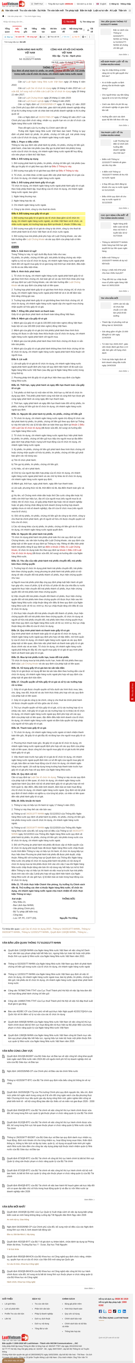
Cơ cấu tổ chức (13, 1264)
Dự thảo (42, 10)
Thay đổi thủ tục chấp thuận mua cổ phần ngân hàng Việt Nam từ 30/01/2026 (115, 282)
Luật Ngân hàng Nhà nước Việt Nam (45, 82)
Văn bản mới (11, 10)
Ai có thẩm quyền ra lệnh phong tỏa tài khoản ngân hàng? (113, 85)
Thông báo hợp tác (73, 1331)
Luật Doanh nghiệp (35, 101)
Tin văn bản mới (55, 10)
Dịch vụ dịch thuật (42, 1319)
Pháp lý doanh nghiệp (44, 1314)
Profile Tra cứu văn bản (14, 1314)
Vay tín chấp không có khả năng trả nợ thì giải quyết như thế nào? (115, 73)
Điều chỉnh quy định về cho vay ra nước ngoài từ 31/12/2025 (114, 199)
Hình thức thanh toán (73, 1309)
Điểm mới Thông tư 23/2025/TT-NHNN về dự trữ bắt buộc (115, 260)
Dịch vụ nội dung (42, 1324)
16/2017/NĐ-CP (46, 117)
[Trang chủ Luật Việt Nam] (13, 4)
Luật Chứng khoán (35, 98)
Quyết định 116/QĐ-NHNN (63, 932)
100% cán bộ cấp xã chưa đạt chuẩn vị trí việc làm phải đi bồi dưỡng (121, 310)
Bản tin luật (86, 10)
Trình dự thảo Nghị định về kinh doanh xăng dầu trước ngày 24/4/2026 (114, 362)
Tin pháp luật (71, 10)
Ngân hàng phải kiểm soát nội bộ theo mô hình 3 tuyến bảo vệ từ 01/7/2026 (120, 230)
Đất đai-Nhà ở (19, 1234)
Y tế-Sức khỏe (13, 1249)
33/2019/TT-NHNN (35, 828)
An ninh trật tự (13, 1219)
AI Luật (113, 10)
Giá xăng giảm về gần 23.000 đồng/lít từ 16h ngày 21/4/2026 (115, 334)
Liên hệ (8, 1319)
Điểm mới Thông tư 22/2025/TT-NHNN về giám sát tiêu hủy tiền (114, 162)
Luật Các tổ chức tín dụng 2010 (36, 929)
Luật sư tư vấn (100, 10)
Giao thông (24, 1219)
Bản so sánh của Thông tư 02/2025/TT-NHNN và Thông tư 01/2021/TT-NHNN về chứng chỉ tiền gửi (120, 39)
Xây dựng (30, 1234)
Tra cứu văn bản (28, 10)
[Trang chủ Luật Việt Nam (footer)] (15, 1340)
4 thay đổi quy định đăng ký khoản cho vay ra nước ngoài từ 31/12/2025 (115, 187)
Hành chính (12, 1282)
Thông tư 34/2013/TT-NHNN (66, 929)
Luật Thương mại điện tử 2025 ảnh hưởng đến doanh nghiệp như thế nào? (121, 147)
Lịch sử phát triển (12, 1309)
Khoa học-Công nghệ (30, 1264)
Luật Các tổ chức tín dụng (38, 88)
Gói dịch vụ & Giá (84, 4)
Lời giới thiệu (10, 1304)
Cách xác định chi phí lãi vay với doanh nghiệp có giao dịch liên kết (115, 107)
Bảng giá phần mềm (73, 1304)
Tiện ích (123, 10)
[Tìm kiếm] (69, 21)
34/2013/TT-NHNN (35, 814)
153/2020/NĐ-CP (48, 104)
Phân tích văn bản (42, 1309)
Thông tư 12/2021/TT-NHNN (35, 932)
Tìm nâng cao (87, 22)
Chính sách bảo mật (73, 1319)
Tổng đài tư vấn (41, 1329)
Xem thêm (89, 1200)
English (101, 4)
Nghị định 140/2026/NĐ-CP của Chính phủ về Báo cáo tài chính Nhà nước (42, 1071)
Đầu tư (10, 1234)
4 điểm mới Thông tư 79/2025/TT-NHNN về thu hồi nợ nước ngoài (115, 175)
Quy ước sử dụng (72, 1314)
